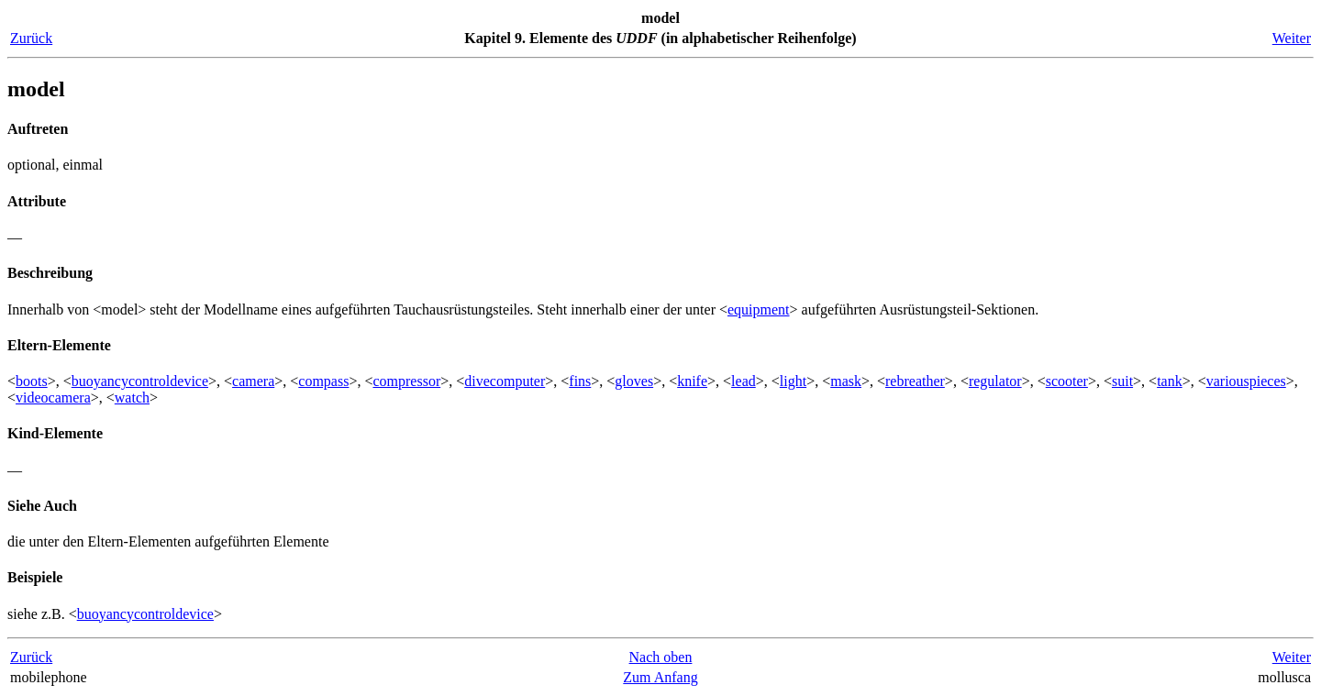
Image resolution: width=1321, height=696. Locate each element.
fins (580, 381)
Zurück (31, 38)
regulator (995, 381)
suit (1122, 381)
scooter (1067, 381)
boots (32, 381)
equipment (758, 309)
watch (132, 397)
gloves (634, 381)
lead (743, 381)
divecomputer (504, 381)
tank (1169, 381)
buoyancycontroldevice (140, 381)
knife (692, 381)
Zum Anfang (660, 677)
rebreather (915, 381)
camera (253, 381)
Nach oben (661, 657)
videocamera (53, 397)
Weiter (1291, 38)
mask (845, 381)
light (793, 381)
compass (323, 381)
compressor (406, 381)
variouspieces (1246, 381)
